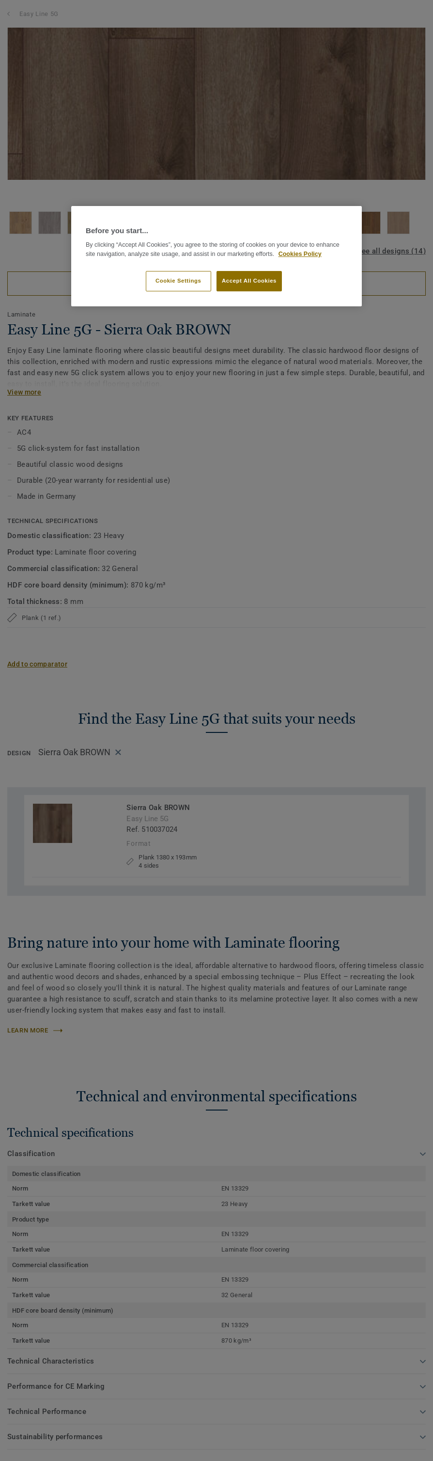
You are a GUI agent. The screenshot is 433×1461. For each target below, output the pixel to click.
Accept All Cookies (249, 281)
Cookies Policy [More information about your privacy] (300, 254)
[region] (216, 256)
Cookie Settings (178, 281)
